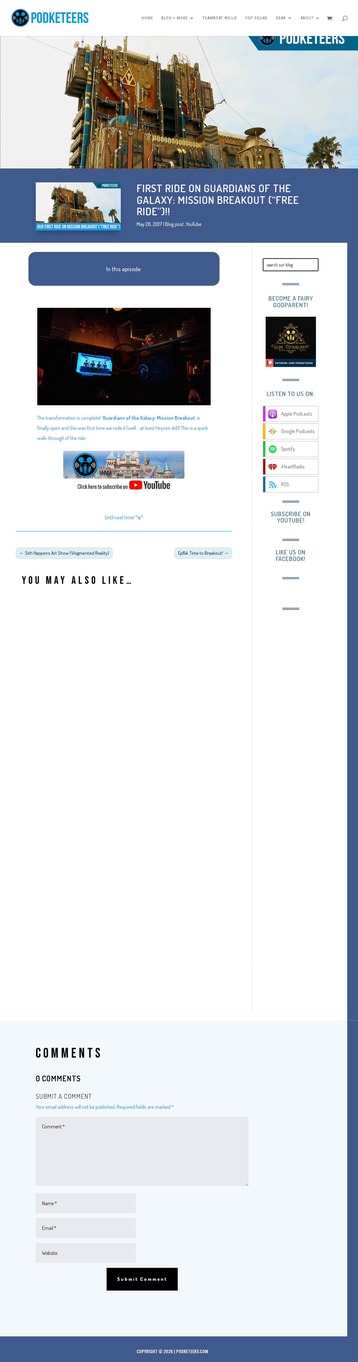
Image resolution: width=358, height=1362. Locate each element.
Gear (281, 18)
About (307, 18)
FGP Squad (256, 18)
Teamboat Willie (219, 18)
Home (147, 18)
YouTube (193, 224)
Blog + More (174, 18)
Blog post (174, 224)
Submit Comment (142, 1279)
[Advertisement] (305, 712)
